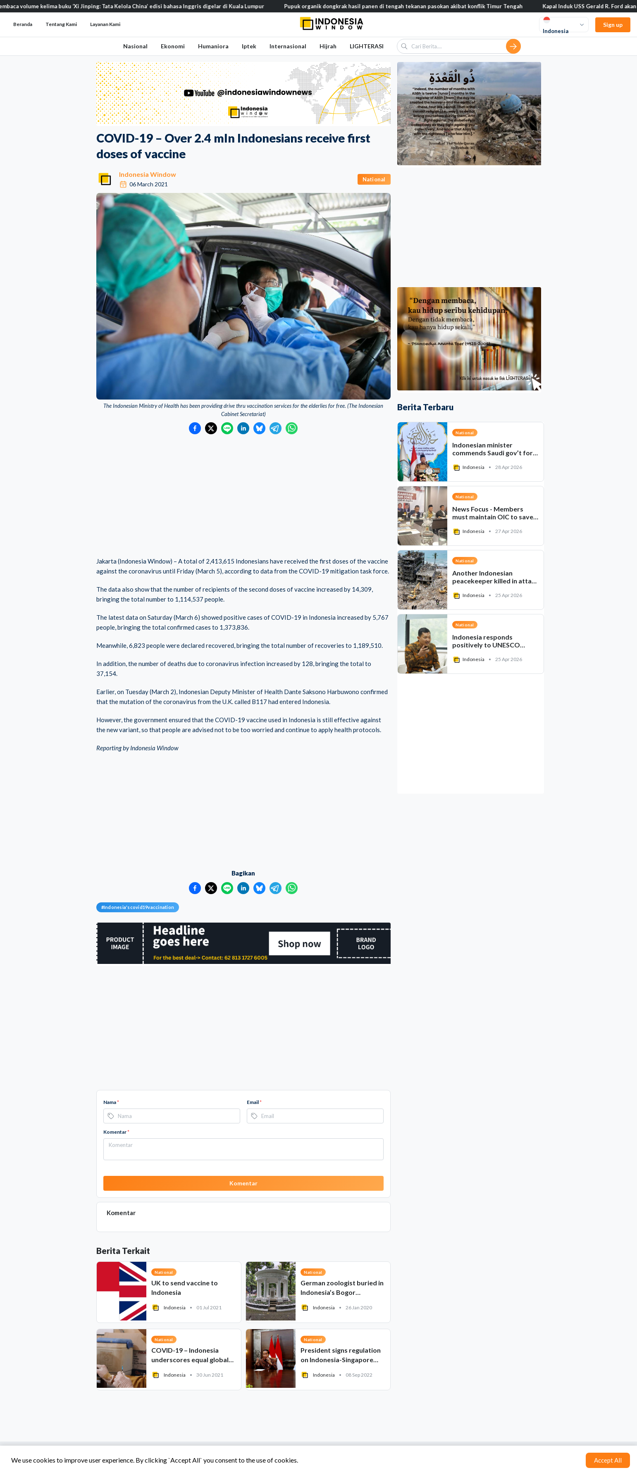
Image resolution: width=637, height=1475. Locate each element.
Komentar (116, 1132)
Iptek (249, 46)
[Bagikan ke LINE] (227, 428)
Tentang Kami (61, 24)
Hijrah (328, 46)
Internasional (288, 46)
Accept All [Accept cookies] (608, 1460)
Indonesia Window (147, 174)
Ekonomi (173, 46)
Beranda (22, 24)
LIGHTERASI (367, 46)
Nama (111, 1102)
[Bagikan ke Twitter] (211, 428)
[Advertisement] (243, 496)
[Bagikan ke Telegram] (276, 428)
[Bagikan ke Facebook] (195, 428)
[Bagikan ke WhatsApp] (292, 428)
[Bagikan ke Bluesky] (259, 428)
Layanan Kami (105, 24)
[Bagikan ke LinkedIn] (243, 428)
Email (254, 1102)
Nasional (135, 46)
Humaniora (213, 46)
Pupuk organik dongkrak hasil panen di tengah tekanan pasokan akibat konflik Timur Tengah (412, 6)
